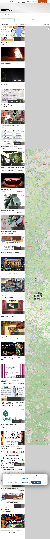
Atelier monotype (5, 509)
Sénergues (4, 2)
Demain (22, 15)
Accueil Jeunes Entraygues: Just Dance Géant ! (12, 358)
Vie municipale (17, 1)
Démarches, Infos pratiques (42, 1)
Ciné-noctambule (5, 84)
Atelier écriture (5, 42)
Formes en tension (6, 189)
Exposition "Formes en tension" (9, 210)
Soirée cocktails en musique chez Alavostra (10, 380)
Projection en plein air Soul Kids (9, 488)
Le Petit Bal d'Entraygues (7, 467)
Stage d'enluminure (6, 337)
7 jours (35, 15)
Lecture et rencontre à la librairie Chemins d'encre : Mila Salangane (12, 403)
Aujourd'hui (15, 15)
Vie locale (23, 1)
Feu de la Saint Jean (6, 63)
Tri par (14, 24)
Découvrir (11, 1)
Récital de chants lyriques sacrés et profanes (10, 294)
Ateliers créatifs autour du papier (10, 146)
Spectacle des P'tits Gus (7, 316)
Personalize (25, 482)
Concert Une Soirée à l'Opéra (9, 273)
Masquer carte (45, 24)
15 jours (42, 15)
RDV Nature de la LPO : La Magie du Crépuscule (11, 425)
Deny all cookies (13, 482)
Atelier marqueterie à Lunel (8, 231)
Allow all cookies (36, 482)
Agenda (28, 1)
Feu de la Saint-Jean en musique (10, 447)
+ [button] (48, 27)
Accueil (2, 6)
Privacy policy (25, 478)
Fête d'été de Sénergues (7, 105)
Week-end (29, 15)
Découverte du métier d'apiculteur (10, 125)
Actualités (34, 1)
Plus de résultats (12, 532)
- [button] (48, 29)
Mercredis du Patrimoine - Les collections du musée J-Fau (12, 168)
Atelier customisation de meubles (10, 252)
